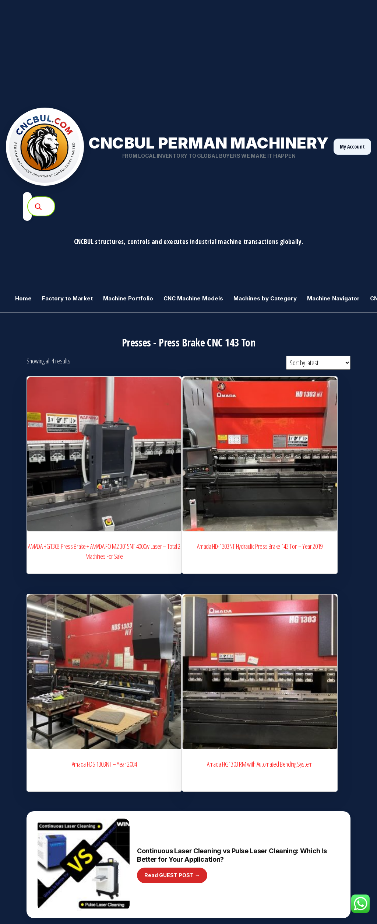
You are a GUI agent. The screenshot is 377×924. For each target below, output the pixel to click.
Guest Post (204, 849)
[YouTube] (342, 902)
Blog (196, 823)
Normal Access (334, 847)
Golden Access (297, 847)
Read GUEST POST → (172, 573)
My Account (352, 146)
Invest (109, 872)
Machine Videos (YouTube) (221, 836)
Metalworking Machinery (40, 772)
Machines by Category (265, 298)
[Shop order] (318, 363)
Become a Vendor (33, 759)
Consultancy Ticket (301, 796)
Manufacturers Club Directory (134, 798)
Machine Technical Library (219, 810)
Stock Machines (31, 798)
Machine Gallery (298, 759)
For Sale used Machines (40, 785)
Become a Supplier (307, 665)
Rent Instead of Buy (302, 834)
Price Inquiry (205, 785)
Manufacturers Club (124, 785)
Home (23, 298)
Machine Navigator (333, 298)
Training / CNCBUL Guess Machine (51, 849)
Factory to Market (67, 298)
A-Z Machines (117, 823)
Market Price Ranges (214, 798)
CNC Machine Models (193, 298)
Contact (289, 860)
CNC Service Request (304, 808)
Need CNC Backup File (305, 821)
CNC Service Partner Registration (138, 810)
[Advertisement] (188, 51)
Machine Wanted (32, 862)
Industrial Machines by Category (226, 772)
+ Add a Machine (210, 759)
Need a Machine (32, 823)
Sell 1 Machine (30, 810)
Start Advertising (120, 836)
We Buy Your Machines (128, 759)
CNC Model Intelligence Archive (136, 772)
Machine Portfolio (128, 298)
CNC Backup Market (35, 836)
